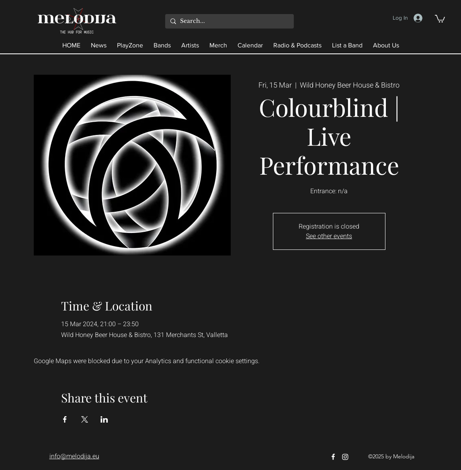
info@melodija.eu (74, 456)
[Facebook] (333, 457)
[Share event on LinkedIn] (104, 419)
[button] (440, 18)
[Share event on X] (84, 419)
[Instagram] (345, 457)
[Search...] (228, 21)
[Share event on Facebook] (65, 419)
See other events (329, 236)
